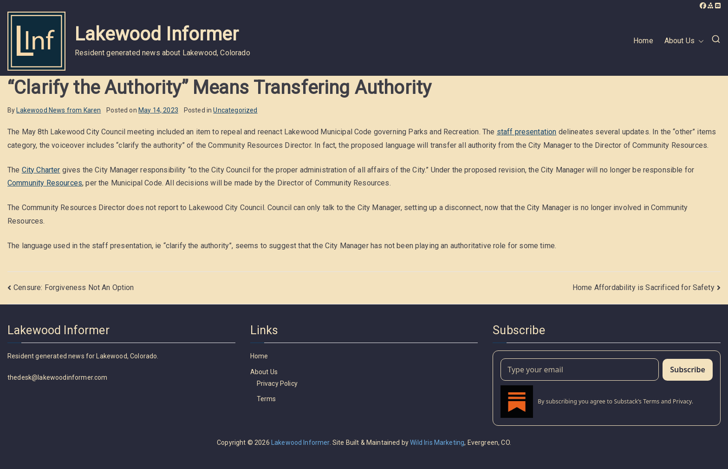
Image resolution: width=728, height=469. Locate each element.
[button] (699, 41)
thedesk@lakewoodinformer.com (57, 377)
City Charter (41, 169)
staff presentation (527, 131)
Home (643, 40)
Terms (266, 399)
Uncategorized (235, 110)
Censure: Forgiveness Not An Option (73, 287)
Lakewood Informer (157, 34)
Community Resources (44, 182)
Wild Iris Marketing (437, 442)
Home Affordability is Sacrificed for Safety (643, 287)
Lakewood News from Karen (58, 110)
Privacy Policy (277, 383)
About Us (684, 41)
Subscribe (687, 369)
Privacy (682, 401)
